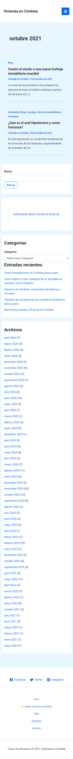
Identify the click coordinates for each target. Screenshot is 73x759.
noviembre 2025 (13, 368)
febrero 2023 (11, 543)
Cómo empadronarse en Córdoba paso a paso (31, 272)
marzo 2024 (11, 464)
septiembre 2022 (14, 567)
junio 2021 (10, 621)
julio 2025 (10, 392)
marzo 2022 (11, 591)
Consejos (32, 112)
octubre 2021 (12, 609)
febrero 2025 (11, 422)
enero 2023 (10, 549)
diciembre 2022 (13, 555)
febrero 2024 (11, 470)
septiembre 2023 (14, 500)
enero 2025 (10, 428)
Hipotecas (37, 721)
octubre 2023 (12, 494)
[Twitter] (36, 679)
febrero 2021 (11, 633)
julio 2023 (10, 513)
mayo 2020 (10, 645)
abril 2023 (10, 531)
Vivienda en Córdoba (21, 11)
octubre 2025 (12, 374)
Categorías (10, 251)
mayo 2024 (10, 452)
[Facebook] (17, 679)
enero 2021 (10, 639)
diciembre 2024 (13, 434)
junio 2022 (10, 573)
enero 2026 (10, 356)
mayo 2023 (10, 524)
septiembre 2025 (14, 380)
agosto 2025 (11, 386)
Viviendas (13, 116)
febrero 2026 (11, 350)
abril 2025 (10, 410)
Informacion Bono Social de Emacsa (36, 214)
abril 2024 (10, 458)
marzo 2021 (11, 627)
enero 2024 (10, 476)
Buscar (8, 171)
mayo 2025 (10, 404)
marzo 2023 (11, 537)
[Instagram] (55, 679)
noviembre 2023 (13, 488)
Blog (10, 62)
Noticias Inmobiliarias (49, 112)
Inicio (36, 699)
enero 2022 (10, 603)
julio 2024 (10, 440)
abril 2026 (10, 337)
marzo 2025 (11, 416)
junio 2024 (10, 446)
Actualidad (13, 112)
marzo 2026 (11, 343)
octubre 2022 (12, 561)
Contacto (36, 728)
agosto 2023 (11, 506)
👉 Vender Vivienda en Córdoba (36, 706)
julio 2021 (10, 615)
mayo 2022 (10, 579)
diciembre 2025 (13, 361)
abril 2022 (10, 585)
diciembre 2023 (13, 482)
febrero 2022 (11, 597)
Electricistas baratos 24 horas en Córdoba (29, 309)
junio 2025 (10, 398)
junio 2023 (10, 519)
